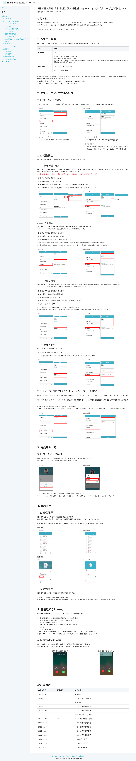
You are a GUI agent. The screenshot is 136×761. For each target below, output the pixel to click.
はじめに (4, 16)
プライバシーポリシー (64, 756)
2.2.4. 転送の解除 (10, 36)
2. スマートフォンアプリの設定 (10, 21)
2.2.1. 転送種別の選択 (12, 29)
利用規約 (74, 756)
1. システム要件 (6, 18)
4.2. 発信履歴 (7, 54)
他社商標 (81, 756)
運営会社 (54, 756)
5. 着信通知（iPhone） (8, 56)
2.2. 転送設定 (7, 26)
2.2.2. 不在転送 (9, 31)
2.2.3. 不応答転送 (10, 34)
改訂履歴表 (5, 62)
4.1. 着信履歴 (7, 51)
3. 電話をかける (6, 44)
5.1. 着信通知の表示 (9, 59)
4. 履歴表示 (5, 49)
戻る (3, 8)
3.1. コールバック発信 (9, 46)
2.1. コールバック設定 (9, 24)
